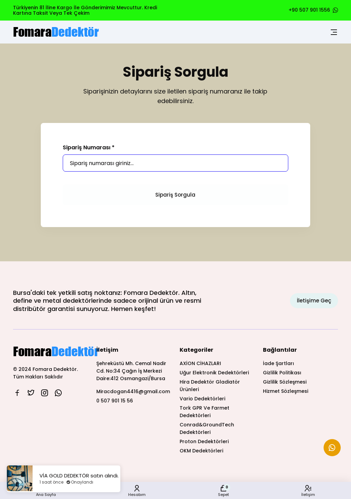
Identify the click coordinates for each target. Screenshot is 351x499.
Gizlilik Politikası (282, 372)
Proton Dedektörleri (204, 441)
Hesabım (137, 491)
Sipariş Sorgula (175, 194)
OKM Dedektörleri (201, 450)
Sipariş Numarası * (88, 147)
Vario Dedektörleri (202, 398)
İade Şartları (278, 363)
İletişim (308, 491)
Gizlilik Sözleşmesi (284, 381)
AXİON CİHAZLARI (200, 363)
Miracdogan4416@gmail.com (133, 391)
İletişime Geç (314, 300)
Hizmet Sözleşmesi (285, 391)
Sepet (223, 491)
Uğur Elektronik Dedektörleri (214, 372)
